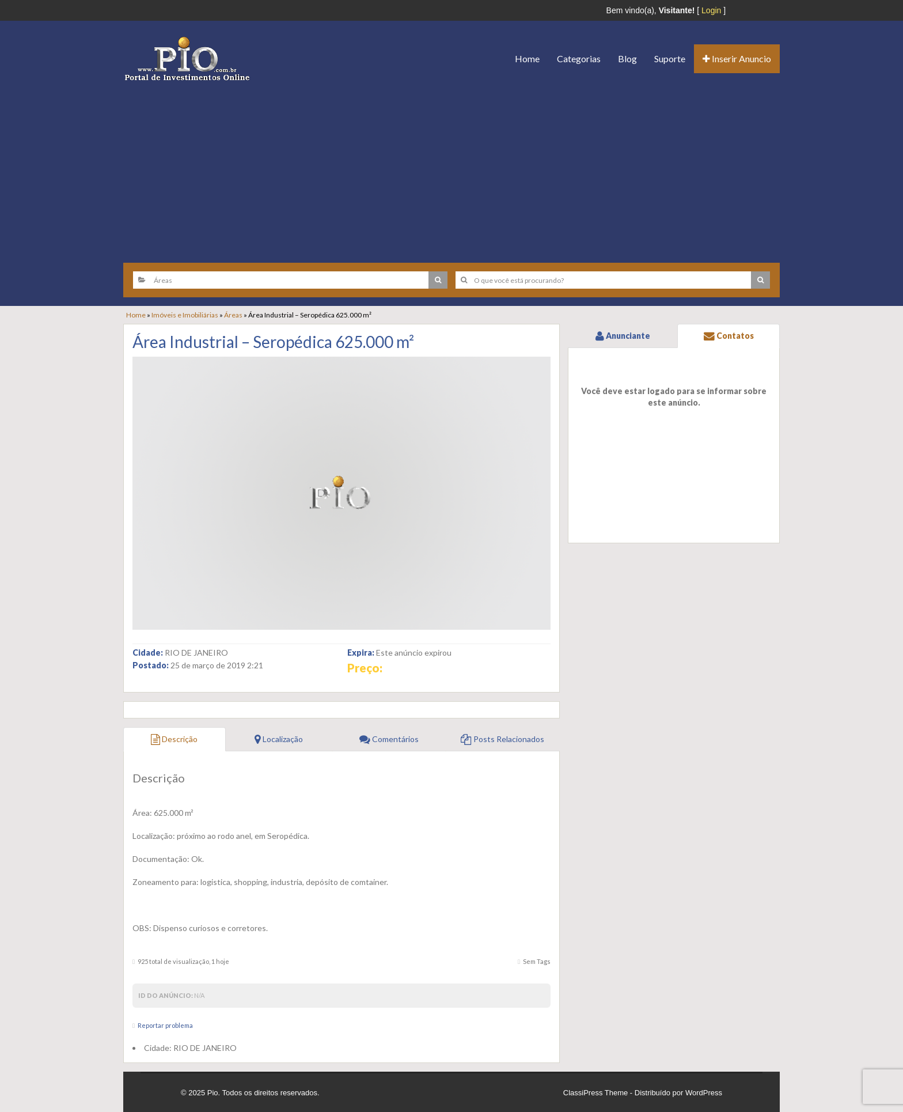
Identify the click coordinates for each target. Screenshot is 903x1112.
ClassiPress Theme (595, 1092)
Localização (279, 739)
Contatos (729, 336)
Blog (627, 58)
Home (527, 58)
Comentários (389, 739)
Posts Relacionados (502, 739)
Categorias (579, 58)
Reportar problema (165, 1025)
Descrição (174, 739)
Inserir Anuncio (737, 58)
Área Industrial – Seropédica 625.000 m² (273, 341)
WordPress (703, 1092)
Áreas (233, 315)
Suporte (669, 58)
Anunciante (622, 336)
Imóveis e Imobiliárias (184, 315)
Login (711, 10)
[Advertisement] (451, 167)
